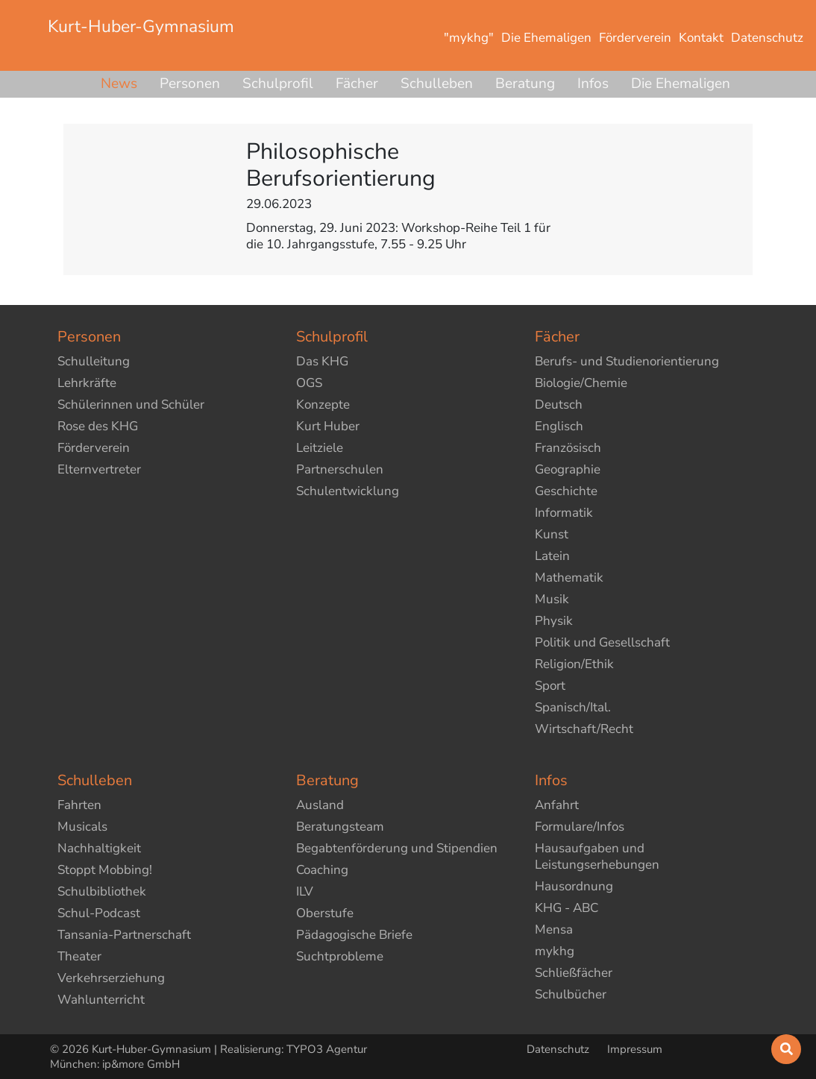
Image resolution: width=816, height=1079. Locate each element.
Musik (552, 599)
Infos (593, 83)
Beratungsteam (340, 826)
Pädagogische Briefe (354, 934)
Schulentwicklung (347, 491)
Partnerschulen (339, 469)
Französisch (568, 447)
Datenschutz (559, 1049)
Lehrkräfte (86, 382)
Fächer (357, 83)
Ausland (320, 805)
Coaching (322, 869)
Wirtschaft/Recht (584, 728)
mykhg (554, 951)
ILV (304, 891)
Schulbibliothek (101, 891)
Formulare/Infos (579, 826)
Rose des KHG (97, 426)
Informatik (564, 512)
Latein (552, 555)
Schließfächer (573, 972)
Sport (550, 685)
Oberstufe (325, 913)
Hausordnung (574, 886)
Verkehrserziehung (111, 978)
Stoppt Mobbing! (104, 869)
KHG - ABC (566, 907)
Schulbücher (570, 994)
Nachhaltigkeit (99, 848)
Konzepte (323, 404)
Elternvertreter (99, 469)
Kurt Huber (328, 426)
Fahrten (79, 805)
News (119, 83)
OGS (309, 382)
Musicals (82, 826)
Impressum (634, 1049)
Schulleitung (93, 361)
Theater (79, 956)
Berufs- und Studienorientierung (627, 361)
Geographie (567, 469)
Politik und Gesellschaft (602, 642)
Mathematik (569, 577)
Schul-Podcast (98, 913)
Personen (190, 83)
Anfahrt (557, 805)
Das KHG (322, 361)
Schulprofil (277, 83)
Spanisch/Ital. (573, 707)
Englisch (559, 426)
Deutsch (559, 404)
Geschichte (566, 491)
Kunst (551, 534)
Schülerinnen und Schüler (130, 404)
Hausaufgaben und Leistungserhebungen (597, 856)
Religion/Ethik (574, 664)
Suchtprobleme (339, 956)
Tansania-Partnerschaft (124, 934)
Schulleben (437, 83)
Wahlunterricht (101, 999)
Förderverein (93, 447)
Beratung (525, 83)
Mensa (554, 929)
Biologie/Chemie (581, 382)
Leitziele (319, 447)
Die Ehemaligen (680, 83)
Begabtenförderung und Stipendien (397, 848)
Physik (554, 620)
